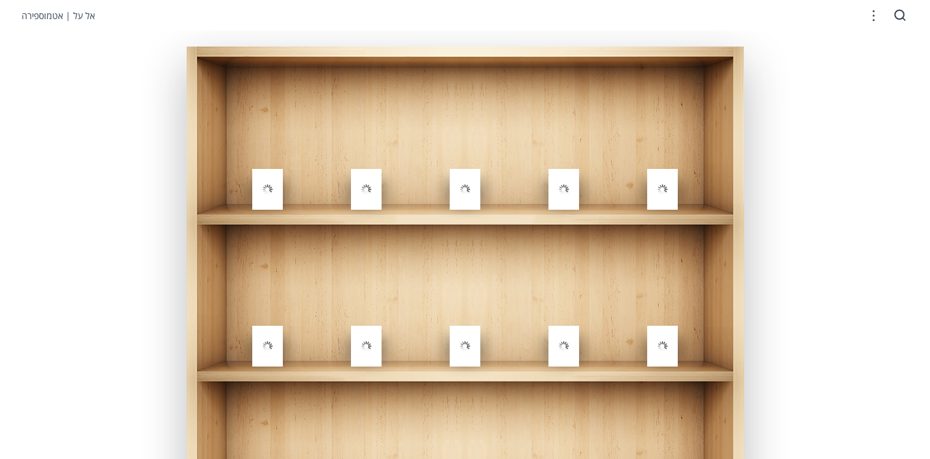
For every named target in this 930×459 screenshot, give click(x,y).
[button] (874, 16)
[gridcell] (267, 161)
